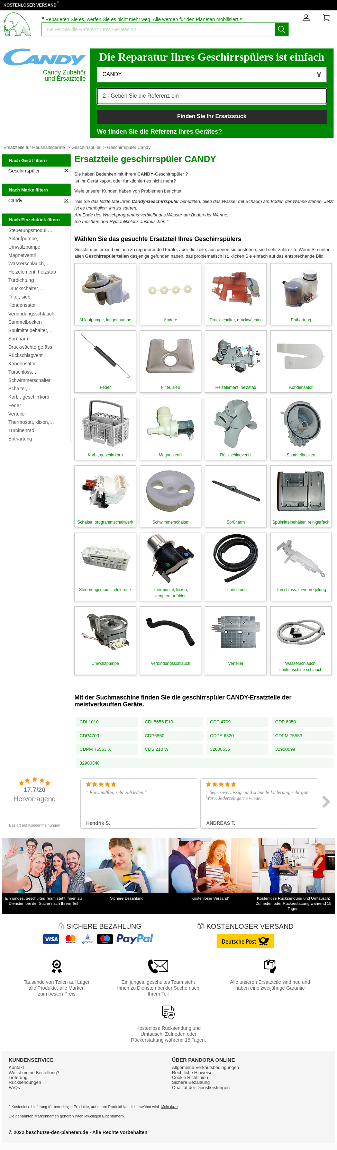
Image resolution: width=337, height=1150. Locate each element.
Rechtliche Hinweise (192, 1072)
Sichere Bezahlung (191, 1082)
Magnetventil (22, 255)
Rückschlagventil (26, 355)
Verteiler (17, 414)
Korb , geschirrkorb (28, 397)
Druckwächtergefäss (30, 347)
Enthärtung (20, 439)
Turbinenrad (21, 430)
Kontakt (16, 1067)
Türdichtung (21, 280)
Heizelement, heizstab (32, 272)
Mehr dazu (169, 1107)
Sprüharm (18, 338)
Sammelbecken (25, 322)
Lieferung (18, 1077)
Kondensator (22, 305)
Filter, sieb (19, 297)
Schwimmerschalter (29, 380)
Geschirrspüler (86, 147)
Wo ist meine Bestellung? (34, 1072)
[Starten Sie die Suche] (282, 29)
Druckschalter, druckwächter (23, 288)
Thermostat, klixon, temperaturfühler (28, 422)
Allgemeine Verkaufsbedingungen (205, 1067)
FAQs (14, 1087)
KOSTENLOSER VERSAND (29, 5)
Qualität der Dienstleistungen (201, 1087)
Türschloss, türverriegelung (24, 372)
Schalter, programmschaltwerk (30, 388)
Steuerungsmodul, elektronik (28, 230)
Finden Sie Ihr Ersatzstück (211, 116)
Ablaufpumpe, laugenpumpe (23, 238)
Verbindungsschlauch (31, 314)
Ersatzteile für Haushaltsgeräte (34, 147)
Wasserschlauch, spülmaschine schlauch (33, 263)
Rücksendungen (25, 1082)
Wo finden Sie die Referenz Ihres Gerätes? (159, 131)
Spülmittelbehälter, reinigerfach (28, 330)
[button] (212, 74)
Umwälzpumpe (24, 247)
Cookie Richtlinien (190, 1077)
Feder (14, 405)
